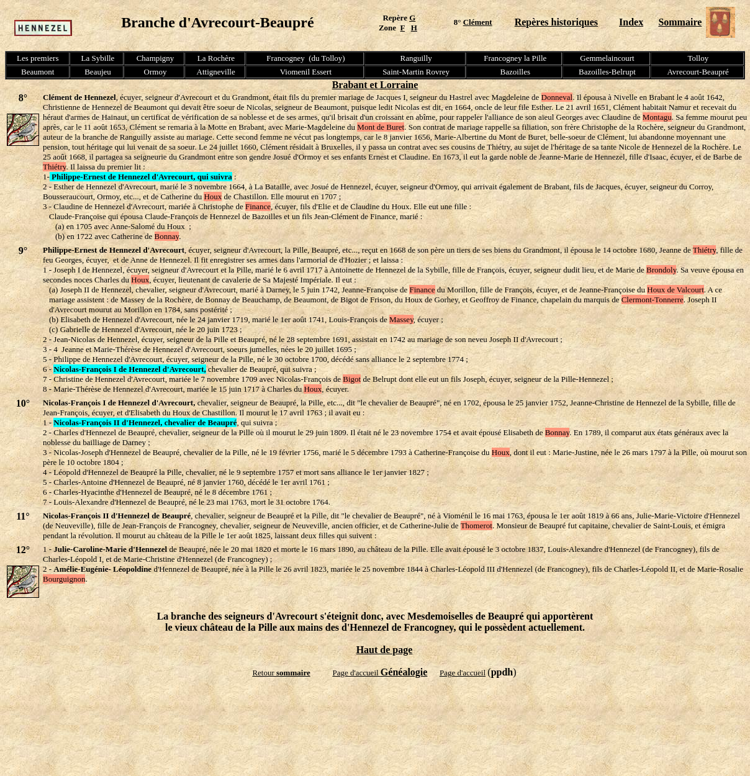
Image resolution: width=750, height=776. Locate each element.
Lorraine (399, 84)
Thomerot (476, 525)
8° (23, 97)
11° (23, 516)
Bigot (352, 379)
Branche (150, 22)
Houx (213, 196)
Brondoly (661, 269)
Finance (258, 206)
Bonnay (167, 236)
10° (23, 403)
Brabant (351, 84)
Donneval (557, 97)
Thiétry (54, 166)
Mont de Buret (380, 127)
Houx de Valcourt (675, 289)
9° (23, 250)
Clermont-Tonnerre (652, 299)
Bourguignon (64, 579)
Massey (401, 319)
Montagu (657, 117)
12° (23, 549)
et (375, 84)
